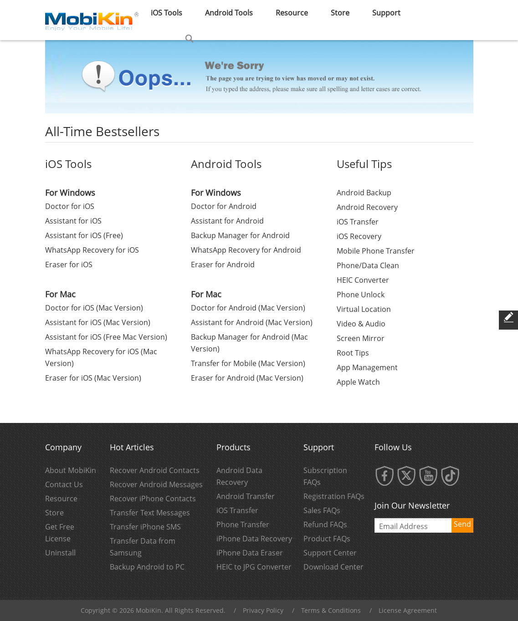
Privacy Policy (263, 610)
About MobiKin (70, 470)
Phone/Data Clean (368, 265)
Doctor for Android (223, 206)
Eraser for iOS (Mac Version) (93, 378)
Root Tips (353, 353)
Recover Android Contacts (155, 470)
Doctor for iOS (69, 206)
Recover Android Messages (156, 484)
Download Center (333, 567)
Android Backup (364, 193)
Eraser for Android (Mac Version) (247, 378)
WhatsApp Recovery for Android (246, 250)
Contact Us (64, 484)
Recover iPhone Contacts (153, 499)
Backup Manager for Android (240, 235)
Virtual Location (364, 309)
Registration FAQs (333, 496)
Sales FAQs (321, 510)
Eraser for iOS (68, 265)
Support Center (330, 553)
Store (54, 513)
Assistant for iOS (73, 221)
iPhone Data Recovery (254, 539)
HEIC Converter (363, 280)
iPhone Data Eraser (249, 553)
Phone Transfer (242, 524)
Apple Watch (358, 382)
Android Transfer (245, 496)
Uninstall (60, 553)
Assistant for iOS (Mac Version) (97, 322)
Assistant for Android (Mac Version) (252, 322)
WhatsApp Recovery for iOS (92, 250)
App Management (367, 367)
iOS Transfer (358, 222)
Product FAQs (326, 539)
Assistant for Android (227, 221)
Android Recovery (367, 207)
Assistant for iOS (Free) (84, 235)
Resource (61, 499)
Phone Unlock (361, 295)
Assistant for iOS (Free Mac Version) (106, 337)
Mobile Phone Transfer (376, 251)
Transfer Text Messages (150, 513)
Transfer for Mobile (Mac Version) (248, 363)
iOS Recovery (359, 236)
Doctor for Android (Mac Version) (248, 308)
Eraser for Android (223, 265)
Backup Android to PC (147, 567)
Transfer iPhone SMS (145, 527)
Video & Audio (361, 324)
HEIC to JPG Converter (254, 567)
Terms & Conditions (331, 610)
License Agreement (408, 610)
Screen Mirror (361, 338)
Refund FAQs (325, 524)
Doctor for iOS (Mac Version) (94, 308)
